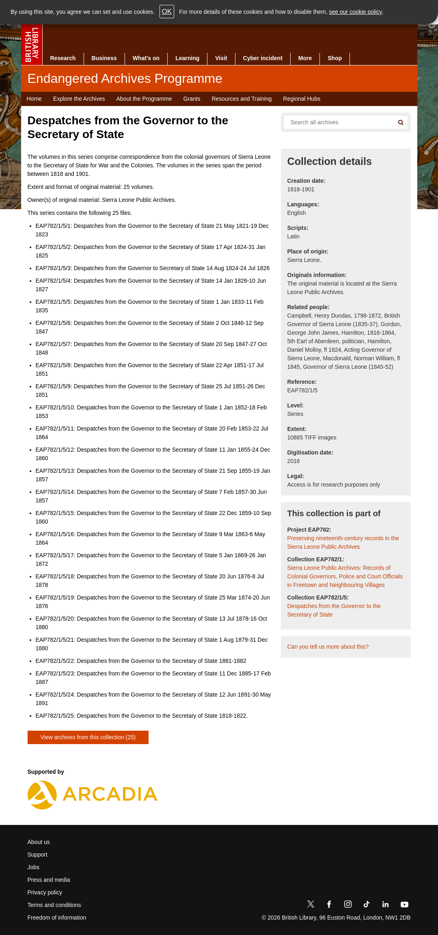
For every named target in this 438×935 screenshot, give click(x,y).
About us (39, 842)
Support (37, 854)
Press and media (49, 880)
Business (104, 58)
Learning (187, 58)
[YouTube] (404, 905)
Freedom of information (57, 917)
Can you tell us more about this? (328, 646)
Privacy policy (45, 892)
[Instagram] (348, 905)
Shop (335, 58)
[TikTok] (366, 905)
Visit (221, 58)
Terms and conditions (54, 905)
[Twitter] (310, 905)
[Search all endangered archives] (336, 122)
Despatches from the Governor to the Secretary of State (334, 610)
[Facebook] (329, 905)
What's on (146, 58)
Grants (191, 98)
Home (34, 98)
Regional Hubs (301, 98)
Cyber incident (263, 58)
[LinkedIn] (385, 905)
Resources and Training (241, 98)
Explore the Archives (79, 98)
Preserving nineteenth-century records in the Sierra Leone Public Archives (343, 542)
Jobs (34, 867)
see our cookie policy (355, 12)
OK (167, 11)
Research (63, 58)
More (305, 58)
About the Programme (144, 98)
